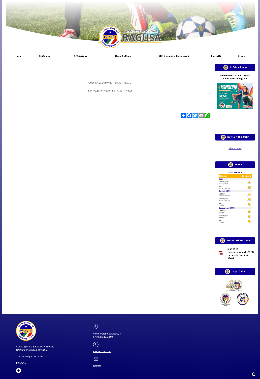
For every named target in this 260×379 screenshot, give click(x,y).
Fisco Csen (234, 148)
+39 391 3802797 (102, 351)
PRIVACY (21, 363)
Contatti (97, 366)
